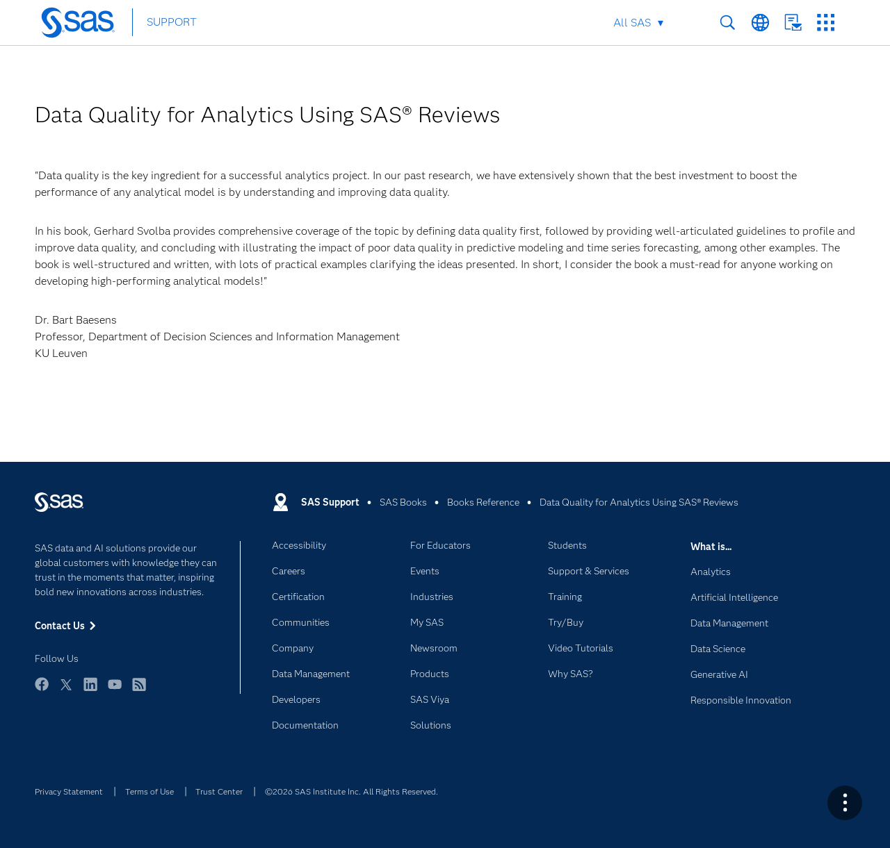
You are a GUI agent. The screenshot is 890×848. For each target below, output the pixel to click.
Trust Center (219, 791)
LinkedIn (90, 690)
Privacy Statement (69, 791)
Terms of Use (149, 791)
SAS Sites (825, 22)
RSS (139, 690)
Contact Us (793, 22)
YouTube (115, 690)
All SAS (632, 22)
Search (727, 22)
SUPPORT (172, 21)
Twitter (66, 690)
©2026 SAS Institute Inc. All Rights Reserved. (351, 791)
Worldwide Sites (760, 22)
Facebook (42, 690)
